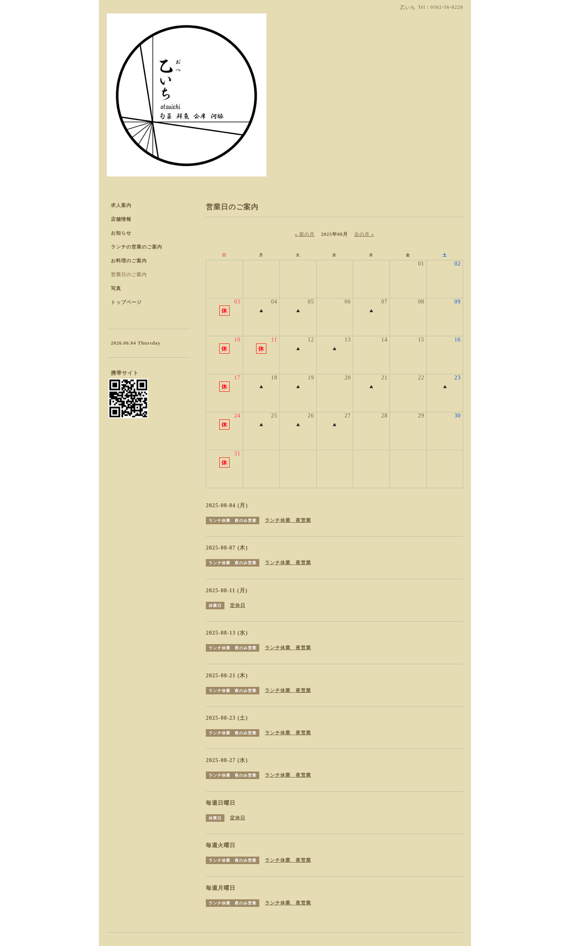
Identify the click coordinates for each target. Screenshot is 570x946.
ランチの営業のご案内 (136, 247)
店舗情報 (121, 219)
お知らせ (121, 233)
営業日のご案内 (129, 274)
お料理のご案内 (129, 261)
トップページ (126, 302)
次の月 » (364, 234)
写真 (116, 288)
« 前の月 (305, 234)
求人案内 (121, 205)
